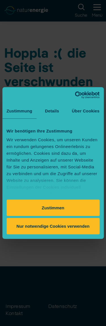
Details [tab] (52, 110)
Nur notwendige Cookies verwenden (52, 226)
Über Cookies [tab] (85, 110)
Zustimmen (53, 207)
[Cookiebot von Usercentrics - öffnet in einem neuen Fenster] (75, 95)
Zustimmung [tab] (19, 110)
